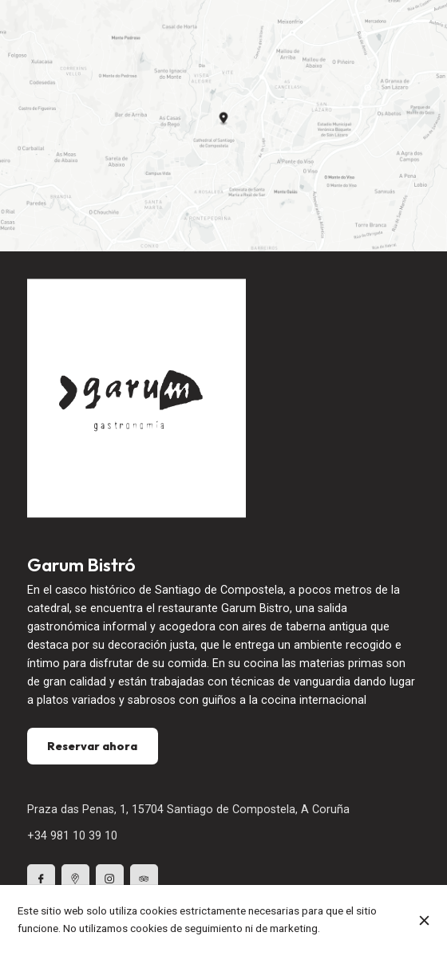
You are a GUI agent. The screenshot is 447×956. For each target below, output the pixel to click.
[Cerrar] (424, 920)
